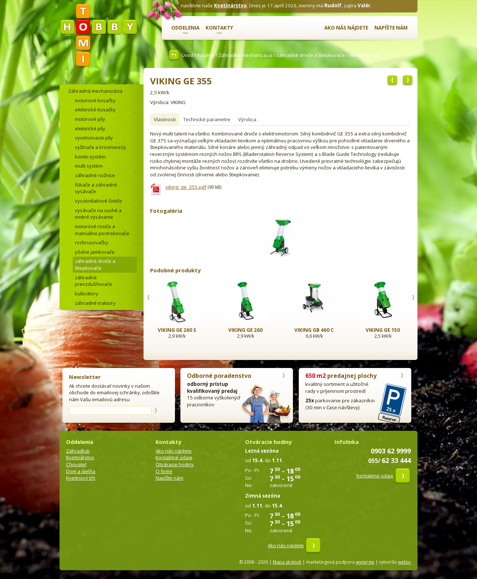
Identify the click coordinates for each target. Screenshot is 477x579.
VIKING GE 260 (245, 330)
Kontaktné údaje (174, 457)
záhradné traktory (95, 303)
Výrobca (247, 119)
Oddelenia (185, 27)
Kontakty (219, 27)
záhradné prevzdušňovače (93, 281)
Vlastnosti (165, 119)
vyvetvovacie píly (94, 137)
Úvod (187, 55)
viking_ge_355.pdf (185, 187)
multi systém (89, 165)
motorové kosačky (95, 100)
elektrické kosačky (95, 109)
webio (404, 562)
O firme (164, 471)
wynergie (365, 562)
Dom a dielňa (80, 471)
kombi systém (90, 156)
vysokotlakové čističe (98, 201)
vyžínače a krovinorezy (100, 147)
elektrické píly (90, 128)
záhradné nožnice (95, 175)
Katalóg (205, 55)
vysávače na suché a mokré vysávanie (98, 214)
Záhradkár (78, 451)
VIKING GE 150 (383, 330)
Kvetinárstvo (230, 5)
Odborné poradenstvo (219, 376)
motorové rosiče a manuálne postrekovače (102, 230)
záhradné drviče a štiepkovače (310, 55)
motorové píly (90, 119)
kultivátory (86, 293)
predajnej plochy (341, 376)
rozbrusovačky (91, 242)
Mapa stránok (287, 562)
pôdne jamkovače (95, 252)
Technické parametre (206, 119)
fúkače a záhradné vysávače (96, 188)
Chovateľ (76, 464)
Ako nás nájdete (346, 27)
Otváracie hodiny (175, 464)
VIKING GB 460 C (314, 330)
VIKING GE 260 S (177, 330)
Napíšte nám (391, 27)
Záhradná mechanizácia (245, 55)
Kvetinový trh (80, 478)
